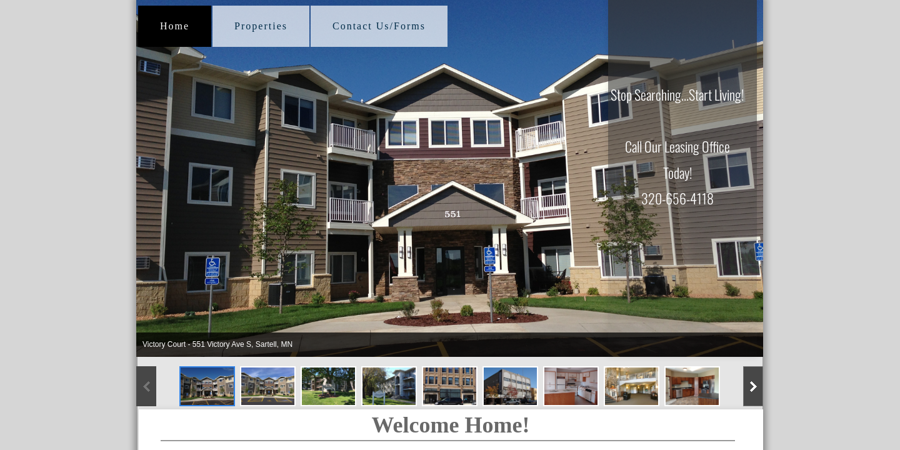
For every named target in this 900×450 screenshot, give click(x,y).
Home (174, 26)
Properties (261, 26)
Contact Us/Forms (379, 26)
